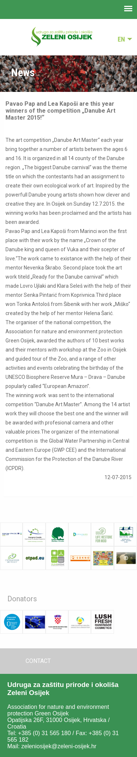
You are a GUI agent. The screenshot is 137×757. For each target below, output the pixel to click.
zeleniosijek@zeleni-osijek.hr (58, 746)
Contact (38, 660)
